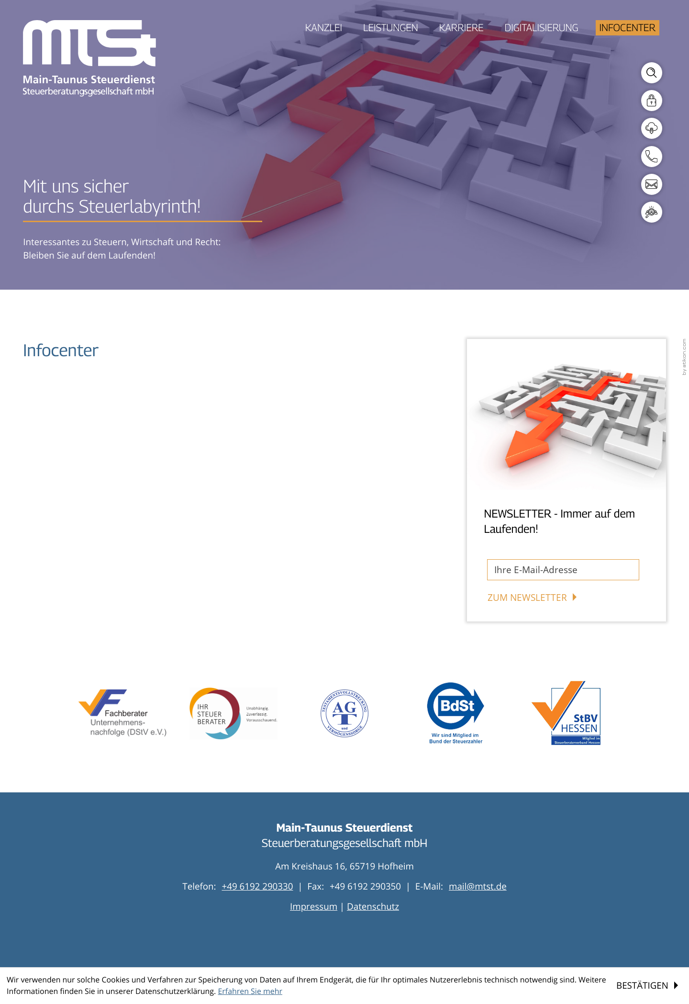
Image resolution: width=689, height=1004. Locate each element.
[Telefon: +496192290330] (257, 886)
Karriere (461, 28)
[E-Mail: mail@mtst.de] (651, 184)
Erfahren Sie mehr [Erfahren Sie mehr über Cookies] (250, 991)
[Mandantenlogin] (651, 100)
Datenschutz (373, 907)
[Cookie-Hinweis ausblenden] (649, 985)
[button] (651, 156)
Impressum (313, 907)
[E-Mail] (563, 569)
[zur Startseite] (89, 58)
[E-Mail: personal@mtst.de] (651, 212)
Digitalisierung (541, 28)
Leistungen (390, 28)
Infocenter (627, 28)
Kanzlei (323, 28)
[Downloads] (651, 128)
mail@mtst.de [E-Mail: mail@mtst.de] (478, 886)
